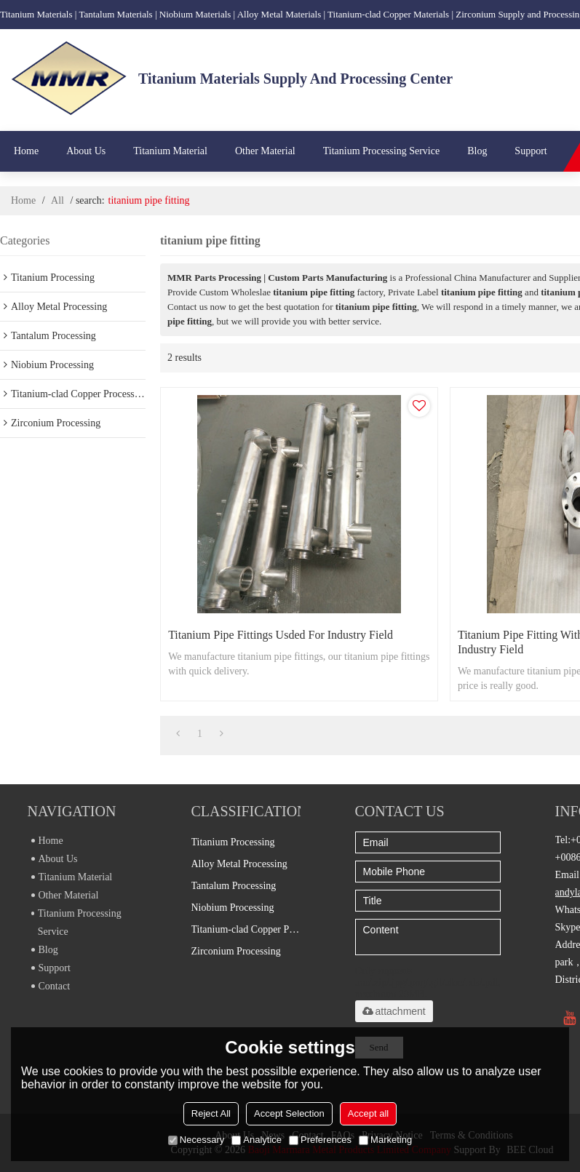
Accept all (368, 1113)
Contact (51, 986)
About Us (86, 150)
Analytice (256, 1139)
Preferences (320, 1139)
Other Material (265, 150)
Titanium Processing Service (381, 150)
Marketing (385, 1139)
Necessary (196, 1139)
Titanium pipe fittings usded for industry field (280, 635)
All (57, 200)
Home (26, 150)
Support (531, 150)
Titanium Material (170, 150)
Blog (477, 150)
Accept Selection (289, 1113)
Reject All (211, 1113)
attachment (394, 1011)
